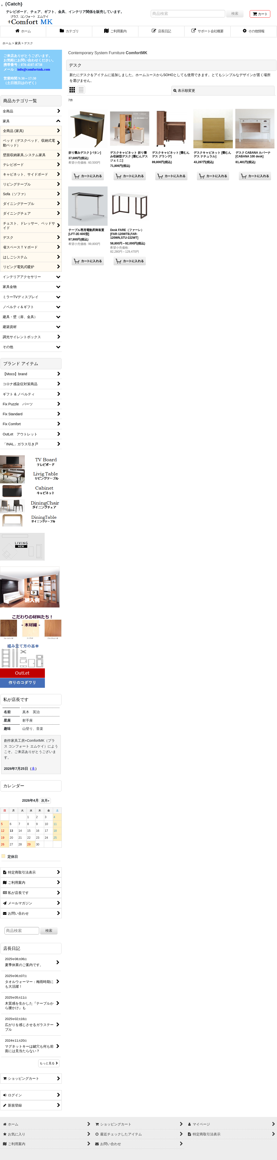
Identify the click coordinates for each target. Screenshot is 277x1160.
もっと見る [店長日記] (49, 1063)
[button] (254, 31)
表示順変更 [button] (184, 91)
